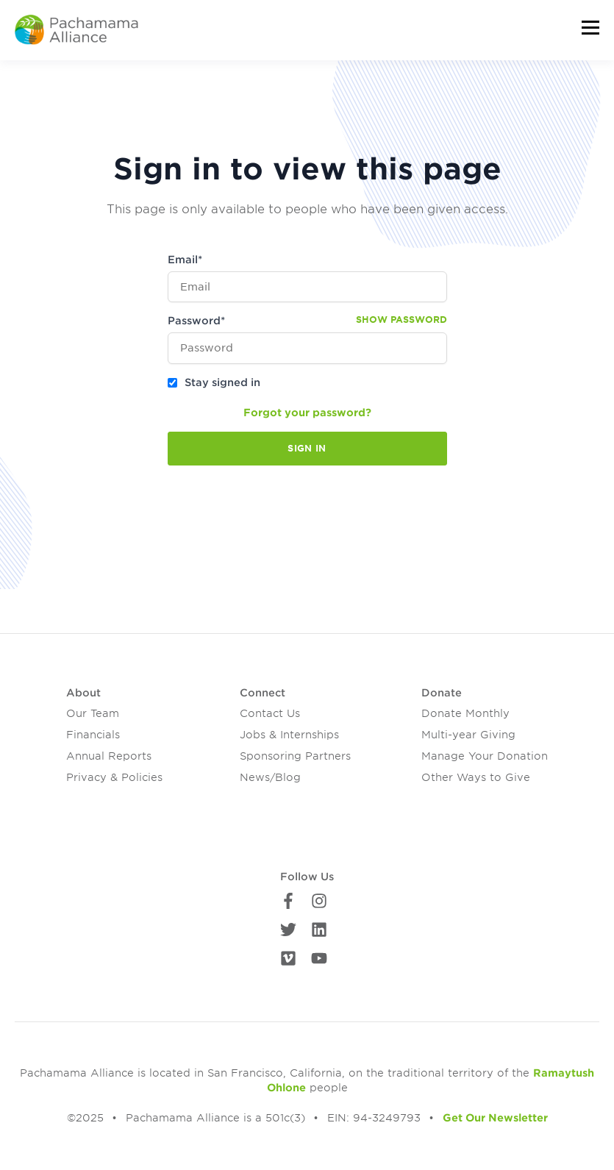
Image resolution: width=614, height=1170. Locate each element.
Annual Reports (108, 756)
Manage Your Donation (484, 756)
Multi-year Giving (468, 735)
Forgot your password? (307, 412)
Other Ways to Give (475, 777)
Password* (196, 321)
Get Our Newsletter (495, 1118)
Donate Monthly (465, 713)
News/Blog (270, 777)
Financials (93, 735)
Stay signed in (222, 382)
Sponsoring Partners (295, 756)
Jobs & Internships (289, 735)
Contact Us (270, 713)
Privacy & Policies (114, 777)
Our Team (92, 713)
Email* (185, 259)
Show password (401, 319)
